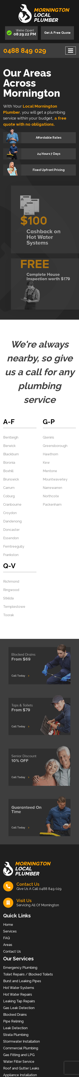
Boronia (9, 463)
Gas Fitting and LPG (19, 1055)
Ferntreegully (13, 546)
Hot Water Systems (18, 988)
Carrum (9, 488)
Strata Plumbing (15, 1035)
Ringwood (11, 590)
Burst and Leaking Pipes (22, 981)
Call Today (24, 674)
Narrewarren (52, 488)
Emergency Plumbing (20, 968)
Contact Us (12, 951)
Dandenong (12, 521)
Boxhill (8, 471)
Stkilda (8, 598)
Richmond (11, 581)
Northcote (51, 496)
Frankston (11, 555)
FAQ (6, 938)
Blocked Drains (15, 1015)
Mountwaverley (55, 479)
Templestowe (14, 607)
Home (8, 925)
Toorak (8, 615)
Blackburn (11, 454)
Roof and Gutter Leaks (21, 1068)
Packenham (52, 505)
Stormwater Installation (21, 1041)
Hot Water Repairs (17, 994)
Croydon (10, 513)
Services (10, 931)
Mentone (50, 471)
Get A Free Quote (57, 33)
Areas (7, 945)
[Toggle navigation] (70, 51)
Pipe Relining (13, 1021)
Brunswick (11, 479)
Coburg (9, 496)
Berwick (9, 446)
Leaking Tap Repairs (19, 1001)
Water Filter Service (18, 1062)
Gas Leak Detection (19, 1008)
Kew (46, 463)
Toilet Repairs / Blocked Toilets (28, 974)
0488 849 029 (24, 50)
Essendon (11, 538)
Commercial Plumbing (20, 1048)
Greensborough (55, 446)
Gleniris (48, 437)
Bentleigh (10, 437)
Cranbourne (12, 505)
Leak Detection (15, 1028)
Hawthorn (50, 454)
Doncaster (11, 530)
